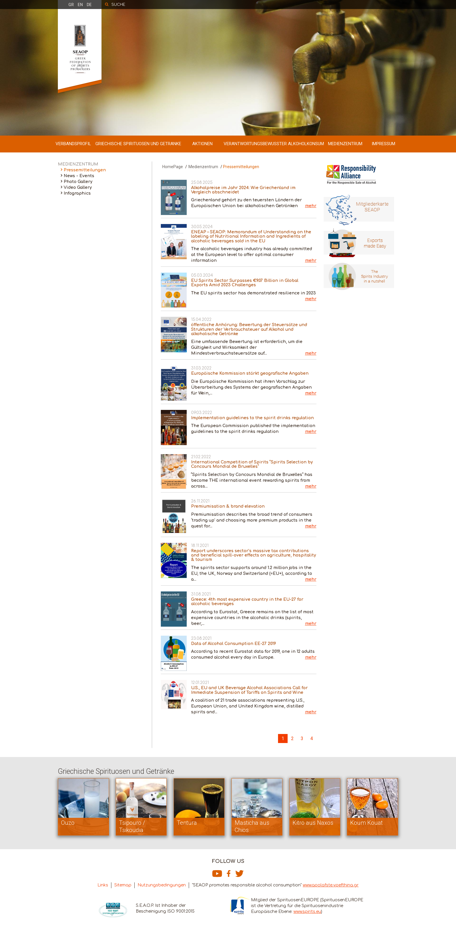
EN (80, 4)
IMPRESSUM (383, 143)
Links (102, 885)
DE (89, 4)
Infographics (77, 193)
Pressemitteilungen (85, 170)
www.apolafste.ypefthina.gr (331, 885)
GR (71, 4)
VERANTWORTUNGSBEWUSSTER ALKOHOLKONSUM (274, 143)
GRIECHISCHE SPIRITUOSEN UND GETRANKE (138, 143)
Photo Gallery (78, 181)
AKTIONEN (202, 143)
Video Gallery (78, 187)
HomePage (172, 166)
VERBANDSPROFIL (73, 143)
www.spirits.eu (307, 911)
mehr (310, 206)
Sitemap (122, 885)
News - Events (79, 176)
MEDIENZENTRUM (345, 143)
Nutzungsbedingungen (162, 885)
